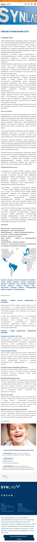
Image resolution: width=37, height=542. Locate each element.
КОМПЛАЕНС (4, 508)
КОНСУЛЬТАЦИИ (22, 508)
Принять (19, 539)
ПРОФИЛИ (20, 507)
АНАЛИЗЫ (20, 505)
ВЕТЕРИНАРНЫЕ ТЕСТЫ (23, 509)
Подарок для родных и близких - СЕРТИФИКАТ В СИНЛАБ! (18, 1)
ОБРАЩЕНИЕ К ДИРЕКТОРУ (7, 511)
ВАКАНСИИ (3, 509)
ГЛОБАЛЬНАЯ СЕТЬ (5, 505)
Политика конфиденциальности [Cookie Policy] (18, 536)
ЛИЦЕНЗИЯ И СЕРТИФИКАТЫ (7, 507)
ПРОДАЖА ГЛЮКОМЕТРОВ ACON (26, 511)
